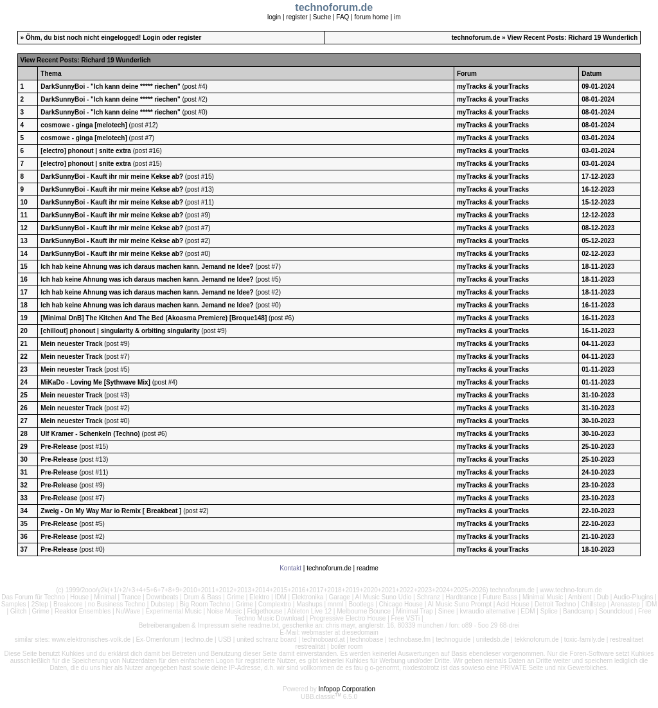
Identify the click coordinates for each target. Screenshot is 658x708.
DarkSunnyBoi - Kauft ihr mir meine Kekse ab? (111, 176)
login (274, 17)
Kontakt (290, 568)
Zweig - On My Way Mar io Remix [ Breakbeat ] (110, 510)
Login (151, 37)
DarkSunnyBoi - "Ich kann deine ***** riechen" (110, 86)
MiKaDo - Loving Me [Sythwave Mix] (95, 382)
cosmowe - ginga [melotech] (83, 125)
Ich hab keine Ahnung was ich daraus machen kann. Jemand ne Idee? (146, 266)
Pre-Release (59, 446)
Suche (322, 17)
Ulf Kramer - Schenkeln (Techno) (89, 433)
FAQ (342, 17)
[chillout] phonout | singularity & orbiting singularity (119, 330)
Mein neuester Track (72, 343)
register (296, 17)
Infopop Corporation (347, 689)
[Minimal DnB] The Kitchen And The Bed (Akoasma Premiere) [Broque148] (153, 318)
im (397, 17)
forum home (372, 17)
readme (367, 568)
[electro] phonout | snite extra (85, 150)
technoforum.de (476, 37)
